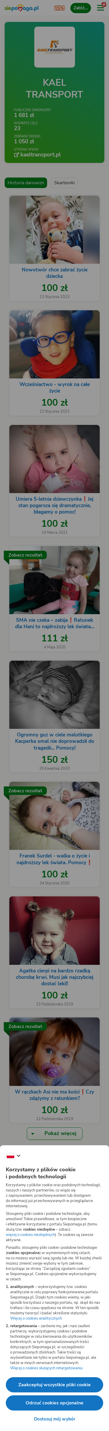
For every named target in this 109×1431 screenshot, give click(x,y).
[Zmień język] (13, 1156)
